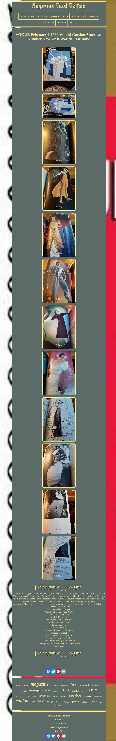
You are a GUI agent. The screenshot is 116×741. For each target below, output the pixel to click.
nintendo (96, 685)
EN (56, 731)
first (74, 684)
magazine (40, 684)
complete (44, 695)
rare (64, 689)
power (75, 701)
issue (93, 690)
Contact (59, 719)
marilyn (93, 701)
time (18, 685)
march (54, 685)
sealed (84, 691)
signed (34, 696)
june (33, 701)
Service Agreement (59, 727)
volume (59, 705)
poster (54, 691)
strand (23, 691)
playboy (75, 695)
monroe (98, 696)
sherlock (56, 696)
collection (64, 686)
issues (76, 690)
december (20, 696)
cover (46, 690)
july (28, 696)
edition (22, 700)
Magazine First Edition (59, 715)
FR (61, 731)
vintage (34, 690)
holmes (66, 702)
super (25, 685)
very (101, 702)
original (84, 685)
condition (87, 696)
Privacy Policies (58, 723)
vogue (84, 702)
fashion (63, 696)
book (40, 701)
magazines (54, 701)
